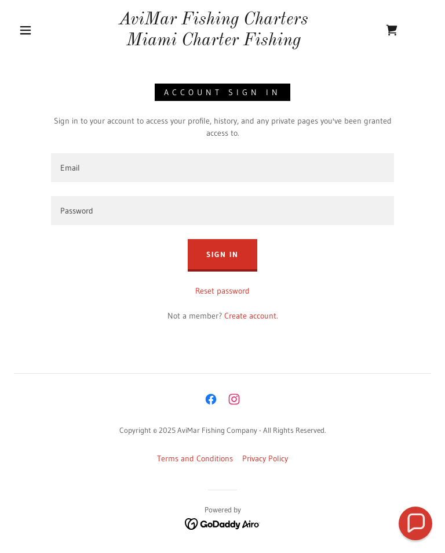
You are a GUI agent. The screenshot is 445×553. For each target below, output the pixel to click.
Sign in (222, 254)
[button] (25, 30)
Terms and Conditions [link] (195, 458)
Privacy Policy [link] (265, 458)
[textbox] (222, 167)
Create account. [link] (251, 315)
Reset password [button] (222, 290)
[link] (213, 42)
